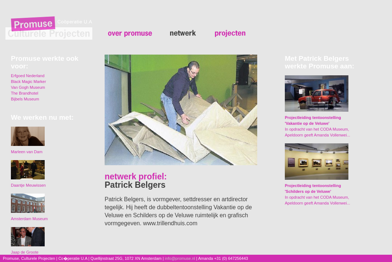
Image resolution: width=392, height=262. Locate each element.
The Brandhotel (24, 93)
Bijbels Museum (25, 99)
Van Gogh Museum (28, 87)
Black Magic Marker (28, 81)
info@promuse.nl (180, 258)
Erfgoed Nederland (27, 76)
